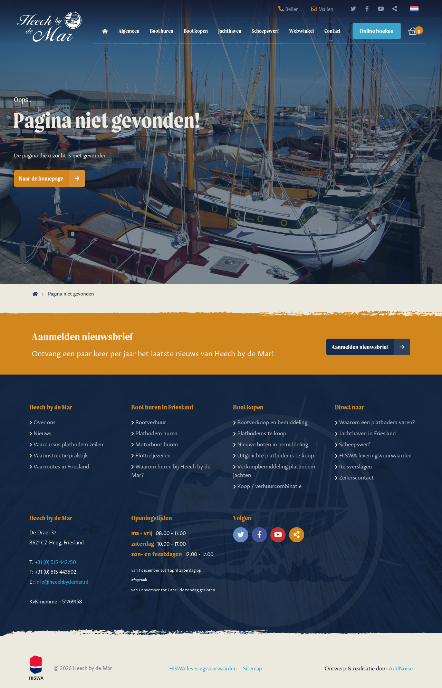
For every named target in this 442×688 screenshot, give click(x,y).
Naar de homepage (52, 178)
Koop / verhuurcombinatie (267, 485)
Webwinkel (301, 31)
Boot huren (161, 31)
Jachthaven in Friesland (365, 432)
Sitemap (252, 667)
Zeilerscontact (354, 477)
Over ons (42, 421)
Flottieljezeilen (151, 454)
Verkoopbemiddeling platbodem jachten (274, 470)
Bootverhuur (148, 421)
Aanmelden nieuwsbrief (371, 347)
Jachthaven (229, 31)
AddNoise (401, 667)
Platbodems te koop (259, 432)
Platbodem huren (154, 432)
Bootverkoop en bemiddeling (270, 421)
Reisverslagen (353, 465)
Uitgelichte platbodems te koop (273, 454)
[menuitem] (105, 31)
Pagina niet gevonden (71, 293)
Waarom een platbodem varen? (375, 421)
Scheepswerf (265, 31)
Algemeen (129, 31)
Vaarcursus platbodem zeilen (66, 443)
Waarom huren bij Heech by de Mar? (170, 470)
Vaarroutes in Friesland (59, 465)
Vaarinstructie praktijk (58, 454)
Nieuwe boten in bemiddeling (270, 443)
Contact (332, 31)
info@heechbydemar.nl (61, 581)
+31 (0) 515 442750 (55, 561)
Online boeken (376, 31)
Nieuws (40, 432)
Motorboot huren (154, 443)
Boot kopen (196, 31)
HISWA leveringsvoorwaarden (373, 454)
